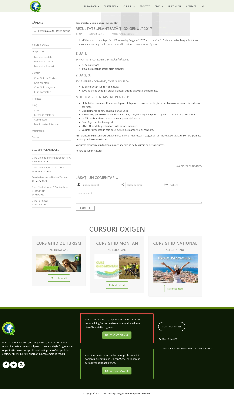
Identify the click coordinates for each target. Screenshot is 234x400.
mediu (115, 33)
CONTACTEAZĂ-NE (116, 335)
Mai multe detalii (59, 278)
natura (122, 33)
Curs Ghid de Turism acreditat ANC (51, 157)
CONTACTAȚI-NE (171, 326)
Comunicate (82, 23)
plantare (130, 33)
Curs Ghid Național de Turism (48, 167)
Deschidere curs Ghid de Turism (49, 177)
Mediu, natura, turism (101, 23)
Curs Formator (40, 200)
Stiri (116, 23)
